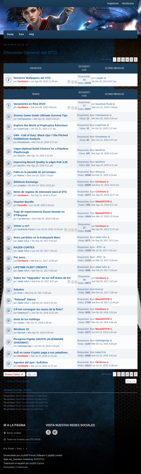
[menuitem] (8, 467)
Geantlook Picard (103, 104)
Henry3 (98, 172)
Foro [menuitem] (21, 34)
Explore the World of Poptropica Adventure (41, 125)
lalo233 (21, 155)
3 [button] (123, 59)
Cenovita (22, 205)
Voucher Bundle (24, 201)
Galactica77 (23, 313)
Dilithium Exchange (26, 181)
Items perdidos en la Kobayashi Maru (37, 237)
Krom (20, 293)
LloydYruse (22, 129)
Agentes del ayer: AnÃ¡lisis (31, 362)
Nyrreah (21, 332)
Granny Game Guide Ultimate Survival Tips (40, 115)
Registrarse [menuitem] (113, 3)
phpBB (23, 455)
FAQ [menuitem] (31, 34)
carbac (20, 322)
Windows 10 (21, 329)
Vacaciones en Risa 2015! (30, 103)
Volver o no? (21, 225)
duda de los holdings (27, 319)
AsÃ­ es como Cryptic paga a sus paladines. (41, 352)
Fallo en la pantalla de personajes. (35, 172)
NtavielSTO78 (102, 201)
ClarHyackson (24, 119)
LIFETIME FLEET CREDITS (30, 267)
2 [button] (119, 59)
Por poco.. (20, 257)
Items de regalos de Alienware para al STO (40, 191)
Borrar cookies (14, 433)
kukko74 (99, 352)
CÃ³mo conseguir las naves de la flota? (38, 309)
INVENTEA (39, 459)
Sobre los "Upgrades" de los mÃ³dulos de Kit (42, 277)
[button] (136, 59)
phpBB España (36, 463)
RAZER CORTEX (24, 247)
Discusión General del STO (30, 52)
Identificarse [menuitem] (128, 3)
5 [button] (131, 59)
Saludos (19, 289)
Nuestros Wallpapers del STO (32, 77)
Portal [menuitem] (10, 34)
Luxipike (99, 78)
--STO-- (99, 247)
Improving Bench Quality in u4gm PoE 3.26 (40, 162)
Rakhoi (20, 175)
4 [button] (127, 59)
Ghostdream (23, 142)
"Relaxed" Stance (25, 299)
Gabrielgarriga (24, 346)
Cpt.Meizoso (23, 218)
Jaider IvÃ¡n (23, 241)
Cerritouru (22, 81)
